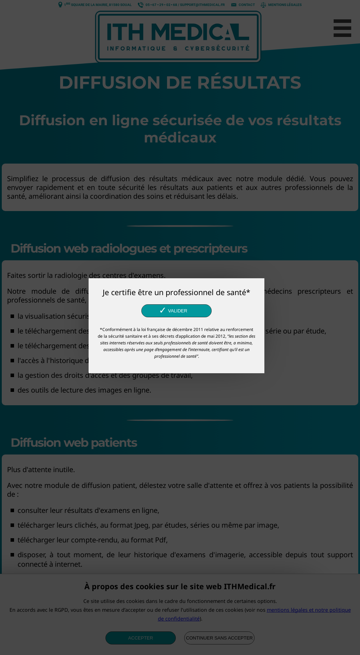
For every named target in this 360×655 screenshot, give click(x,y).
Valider (173, 310)
